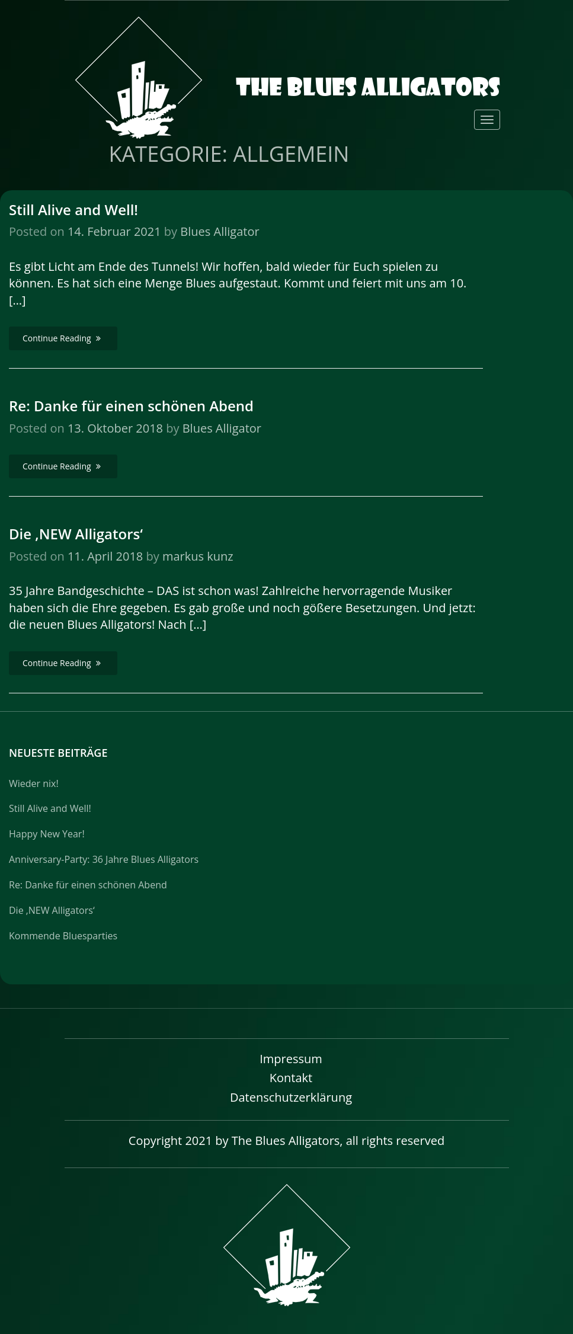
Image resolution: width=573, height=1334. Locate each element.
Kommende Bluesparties (63, 935)
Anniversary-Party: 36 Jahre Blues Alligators (104, 859)
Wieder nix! (34, 783)
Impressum (291, 1059)
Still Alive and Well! (73, 209)
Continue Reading (63, 338)
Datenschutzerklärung (291, 1097)
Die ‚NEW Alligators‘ (76, 533)
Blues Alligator (219, 231)
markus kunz (197, 556)
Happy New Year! (47, 833)
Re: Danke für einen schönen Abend (131, 405)
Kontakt (291, 1078)
